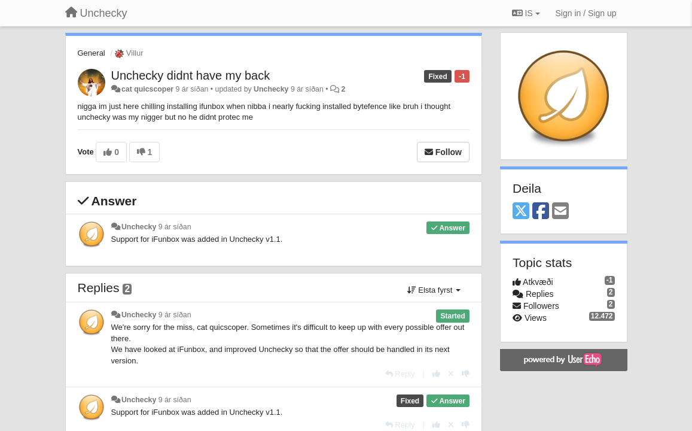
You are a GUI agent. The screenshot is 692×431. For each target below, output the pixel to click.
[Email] (560, 211)
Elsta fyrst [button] (434, 290)
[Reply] (400, 373)
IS (526, 13)
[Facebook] (540, 211)
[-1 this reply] (466, 373)
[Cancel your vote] (451, 373)
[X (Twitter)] (521, 211)
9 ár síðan (174, 227)
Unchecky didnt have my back (190, 75)
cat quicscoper (147, 89)
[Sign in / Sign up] (586, 13)
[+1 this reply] (436, 373)
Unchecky (271, 89)
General (91, 52)
